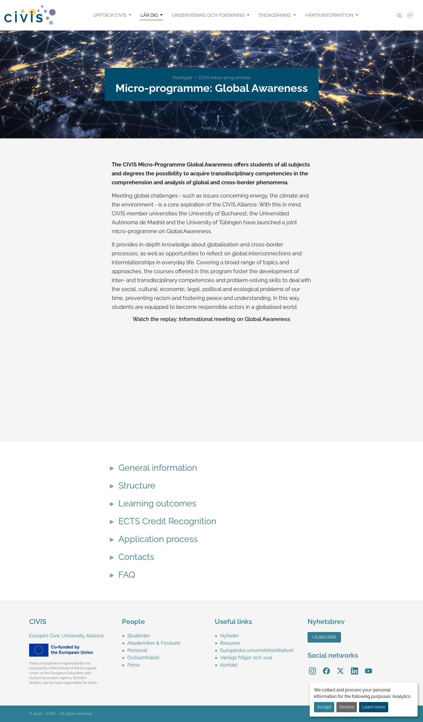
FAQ (126, 574)
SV (410, 15)
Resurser (230, 643)
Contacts (136, 556)
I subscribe (324, 637)
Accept (324, 707)
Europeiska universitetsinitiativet (257, 650)
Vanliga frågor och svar (246, 657)
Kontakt (229, 665)
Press (133, 665)
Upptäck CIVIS (110, 15)
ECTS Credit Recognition (167, 521)
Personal (137, 650)
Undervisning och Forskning (209, 15)
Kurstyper (183, 77)
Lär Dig (150, 15)
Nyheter (229, 636)
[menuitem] (112, 15)
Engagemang (275, 15)
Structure (136, 485)
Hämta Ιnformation (329, 15)
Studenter (138, 636)
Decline (346, 707)
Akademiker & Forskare (153, 643)
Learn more (373, 707)
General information (157, 467)
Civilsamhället (143, 657)
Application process (157, 539)
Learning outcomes (157, 503)
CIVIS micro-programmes (224, 77)
